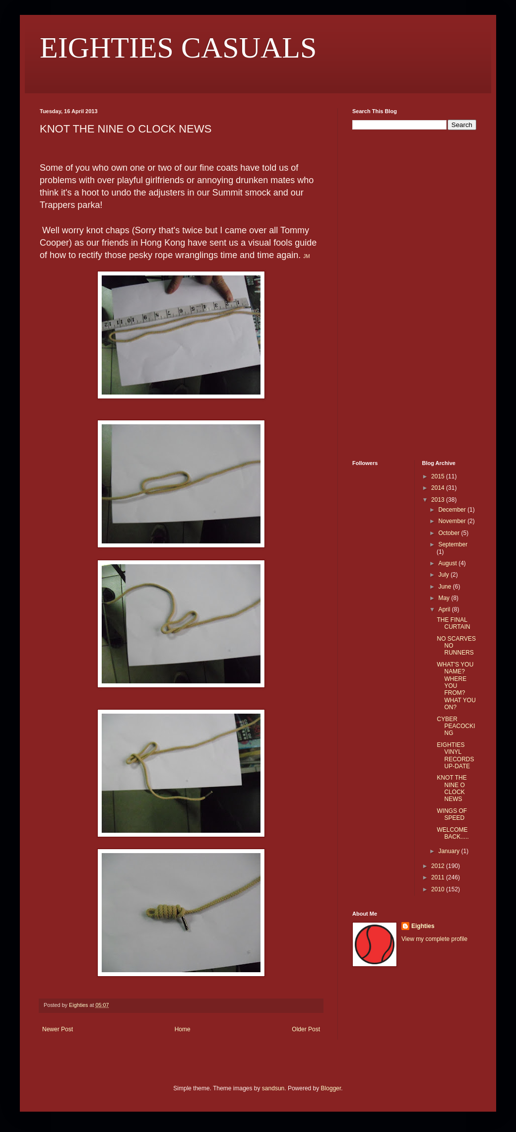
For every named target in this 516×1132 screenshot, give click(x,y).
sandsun (273, 1088)
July (444, 574)
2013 (438, 499)
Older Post (306, 1029)
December (452, 509)
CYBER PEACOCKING (456, 726)
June (445, 586)
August (448, 563)
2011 (438, 877)
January (449, 851)
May (444, 598)
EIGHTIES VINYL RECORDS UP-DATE (455, 755)
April (445, 609)
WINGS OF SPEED (452, 814)
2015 (438, 476)
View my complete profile (434, 938)
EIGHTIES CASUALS (178, 47)
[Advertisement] (382, 294)
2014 (438, 487)
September (452, 544)
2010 (438, 889)
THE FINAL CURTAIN (453, 623)
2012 (438, 866)
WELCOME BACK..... (452, 833)
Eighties (423, 926)
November (452, 521)
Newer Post (57, 1029)
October (449, 533)
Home (183, 1029)
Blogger (331, 1088)
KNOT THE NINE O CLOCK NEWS (451, 788)
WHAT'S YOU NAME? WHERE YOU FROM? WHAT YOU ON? (456, 686)
